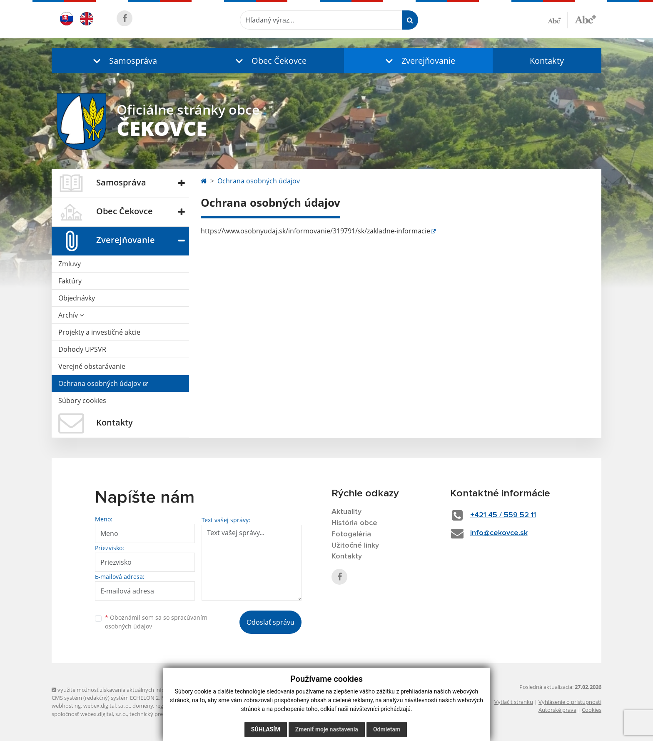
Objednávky (76, 298)
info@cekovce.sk (499, 533)
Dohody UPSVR (82, 349)
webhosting (66, 705)
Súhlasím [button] (265, 729)
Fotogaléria (351, 534)
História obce (354, 523)
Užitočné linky (355, 545)
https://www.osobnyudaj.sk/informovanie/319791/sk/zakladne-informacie (315, 230)
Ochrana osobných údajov (100, 383)
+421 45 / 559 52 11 (503, 515)
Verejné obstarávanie (91, 366)
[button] (123, 60)
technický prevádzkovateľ (161, 714)
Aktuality (346, 512)
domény (142, 705)
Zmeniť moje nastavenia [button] (326, 729)
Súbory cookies (82, 400)
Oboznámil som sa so (156, 621)
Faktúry (70, 280)
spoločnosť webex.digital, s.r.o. (89, 714)
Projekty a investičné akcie (99, 332)
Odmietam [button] (386, 729)
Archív (71, 315)
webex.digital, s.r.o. (106, 705)
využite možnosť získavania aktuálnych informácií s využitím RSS (134, 689)
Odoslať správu (270, 622)
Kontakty (547, 60)
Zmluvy (69, 263)
